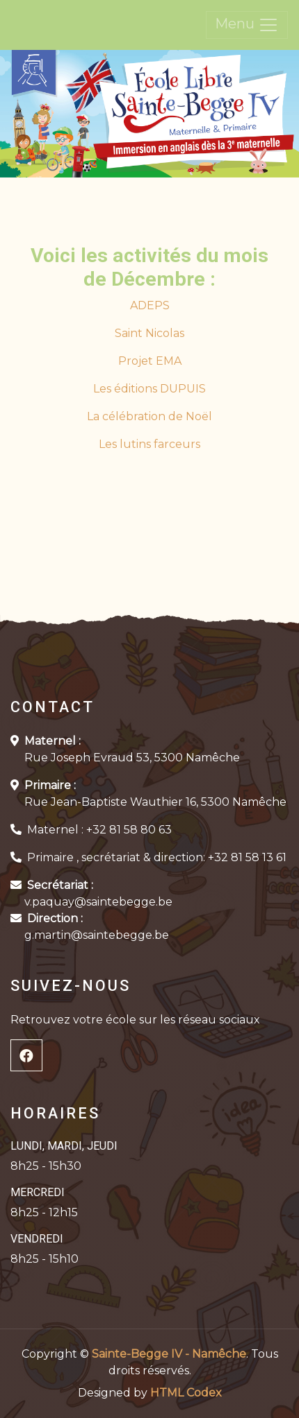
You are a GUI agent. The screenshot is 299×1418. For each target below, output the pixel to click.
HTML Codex (186, 1392)
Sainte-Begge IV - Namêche (169, 1353)
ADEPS (150, 305)
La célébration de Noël (149, 416)
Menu (247, 25)
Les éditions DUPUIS (149, 388)
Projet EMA (149, 361)
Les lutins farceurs (149, 444)
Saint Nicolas (149, 333)
